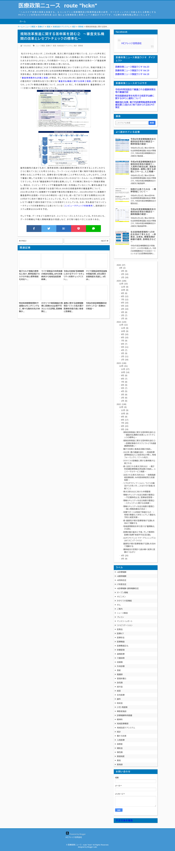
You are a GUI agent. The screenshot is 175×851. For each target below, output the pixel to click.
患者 (119, 670)
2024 (121, 322)
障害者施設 (121, 711)
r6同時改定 (121, 580)
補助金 (120, 748)
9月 (123, 293)
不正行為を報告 (124, 820)
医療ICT (49, 46)
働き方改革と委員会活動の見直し (137, 449)
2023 (121, 363)
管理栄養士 (121, 678)
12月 (123, 284)
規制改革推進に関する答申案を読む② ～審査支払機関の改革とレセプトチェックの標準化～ (140, 435)
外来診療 (121, 666)
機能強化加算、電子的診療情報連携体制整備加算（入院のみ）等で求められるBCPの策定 (135, 105)
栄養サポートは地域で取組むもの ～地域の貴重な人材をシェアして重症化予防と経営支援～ (139, 514)
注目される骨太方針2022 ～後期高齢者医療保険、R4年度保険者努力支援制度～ (139, 477)
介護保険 (121, 658)
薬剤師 (120, 764)
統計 (75, 46)
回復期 (120, 662)
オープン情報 (122, 592)
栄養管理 (121, 650)
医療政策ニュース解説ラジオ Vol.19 (132, 70)
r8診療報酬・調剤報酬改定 (128, 588)
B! (63, 228)
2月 (124, 274)
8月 (124, 296)
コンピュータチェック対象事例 (78, 206)
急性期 (120, 683)
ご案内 (120, 609)
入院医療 (121, 740)
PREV (22, 241)
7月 (124, 299)
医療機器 (121, 642)
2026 (121, 265)
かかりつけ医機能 (124, 601)
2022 (121, 404)
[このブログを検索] (132, 123)
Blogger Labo (92, 847)
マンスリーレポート (124, 621)
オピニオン (121, 597)
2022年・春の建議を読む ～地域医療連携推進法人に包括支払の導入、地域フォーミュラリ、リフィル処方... (139, 454)
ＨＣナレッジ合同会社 (131, 43)
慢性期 (120, 752)
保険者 (80, 46)
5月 (124, 306)
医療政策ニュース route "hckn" (57, 6)
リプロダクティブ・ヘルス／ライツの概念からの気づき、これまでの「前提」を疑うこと (139, 485)
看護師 (120, 674)
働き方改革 (121, 736)
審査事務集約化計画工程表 (35, 78)
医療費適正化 (122, 646)
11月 (124, 287)
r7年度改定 (121, 584)
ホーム (23, 21)
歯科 (119, 699)
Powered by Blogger (76, 834)
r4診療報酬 (121, 572)
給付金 (120, 687)
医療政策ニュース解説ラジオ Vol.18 (132, 74)
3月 (123, 271)
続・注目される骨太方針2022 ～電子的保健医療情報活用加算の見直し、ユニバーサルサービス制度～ (139, 469)
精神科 (120, 719)
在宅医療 (121, 695)
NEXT (104, 241)
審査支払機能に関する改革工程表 (75, 81)
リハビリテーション (124, 625)
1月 (124, 277)
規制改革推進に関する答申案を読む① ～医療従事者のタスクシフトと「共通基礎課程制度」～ (140, 443)
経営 (54, 46)
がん (119, 605)
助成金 (120, 703)
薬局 (119, 760)
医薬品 (120, 629)
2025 (121, 281)
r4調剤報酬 (121, 576)
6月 (124, 303)
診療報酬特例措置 (124, 715)
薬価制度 (121, 756)
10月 (124, 290)
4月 (122, 268)
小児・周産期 (122, 707)
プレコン (120, 617)
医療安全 (121, 638)
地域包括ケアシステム (65, 46)
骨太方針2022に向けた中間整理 (136, 492)
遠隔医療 (121, 654)
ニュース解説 (40, 46)
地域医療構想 (122, 724)
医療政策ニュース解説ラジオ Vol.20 (132, 67)
